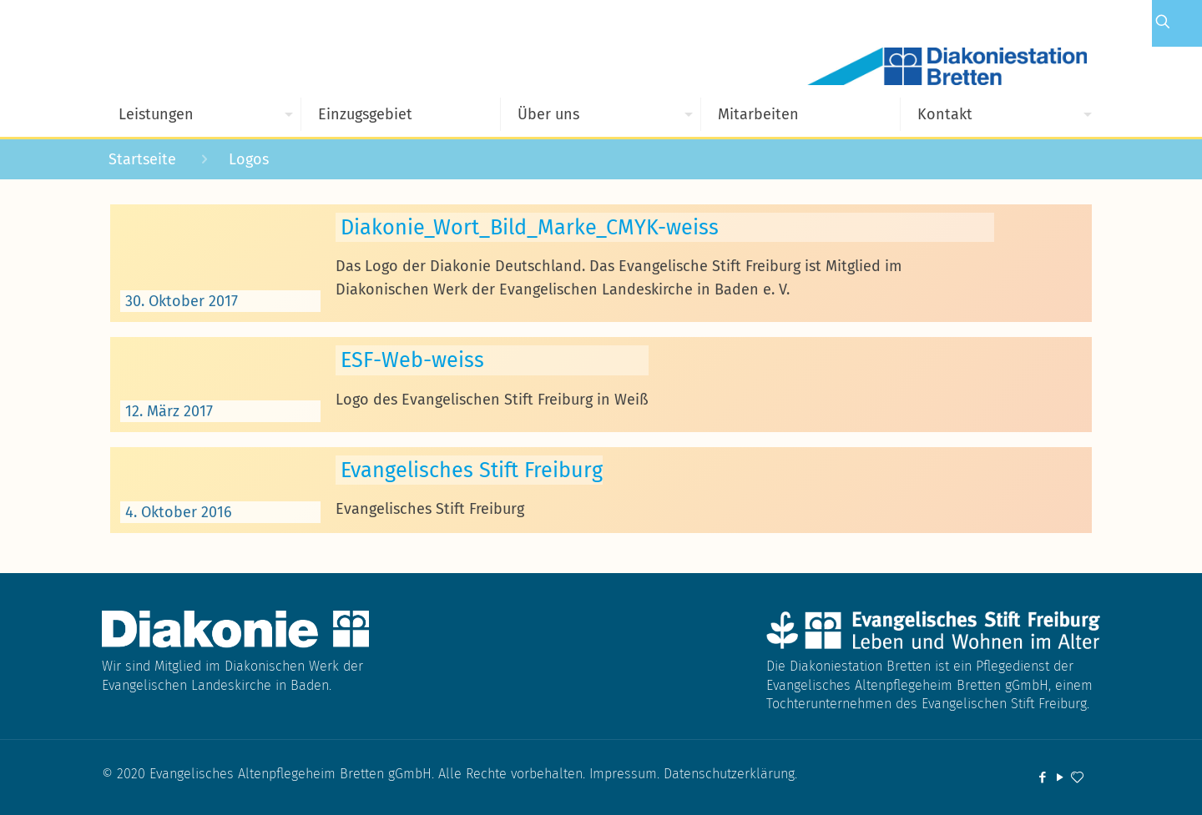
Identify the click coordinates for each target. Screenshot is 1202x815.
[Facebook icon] (1042, 777)
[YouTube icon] (1059, 777)
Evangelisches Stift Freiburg (472, 470)
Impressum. (626, 774)
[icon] (1077, 777)
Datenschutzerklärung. (730, 774)
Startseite (142, 159)
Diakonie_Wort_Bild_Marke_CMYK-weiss (530, 227)
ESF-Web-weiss (412, 360)
